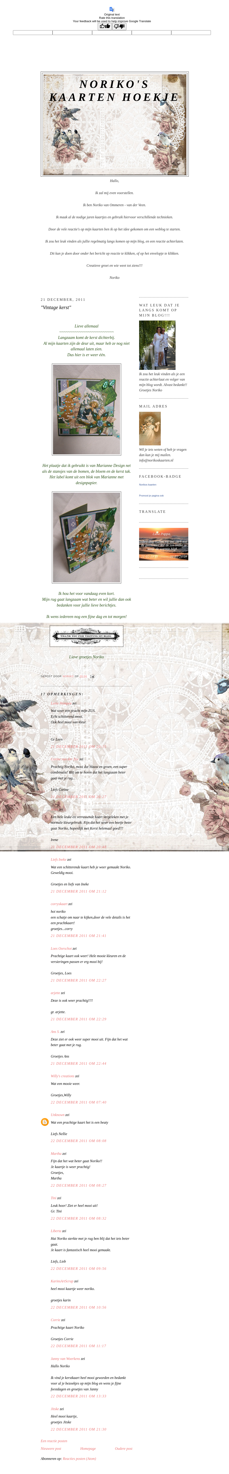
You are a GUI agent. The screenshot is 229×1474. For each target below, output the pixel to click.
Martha (56, 1153)
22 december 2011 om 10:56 (78, 1307)
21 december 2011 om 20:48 (78, 847)
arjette (55, 993)
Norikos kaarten (147, 484)
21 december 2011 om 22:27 (78, 980)
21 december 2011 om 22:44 (78, 1063)
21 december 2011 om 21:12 (78, 891)
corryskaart (59, 904)
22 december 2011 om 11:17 (78, 1346)
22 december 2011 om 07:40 (78, 1102)
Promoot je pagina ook (151, 495)
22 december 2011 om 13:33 (78, 1396)
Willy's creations (62, 1076)
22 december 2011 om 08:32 (78, 1218)
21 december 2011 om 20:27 (78, 797)
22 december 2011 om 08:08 (78, 1141)
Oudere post (123, 1448)
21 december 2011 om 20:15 (78, 746)
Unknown (57, 1115)
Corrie (55, 1320)
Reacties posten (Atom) (79, 1459)
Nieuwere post (51, 1448)
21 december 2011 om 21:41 (78, 936)
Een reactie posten (54, 1441)
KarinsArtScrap (62, 1281)
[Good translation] (105, 26)
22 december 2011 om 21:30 (78, 1429)
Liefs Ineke (58, 859)
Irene (54, 809)
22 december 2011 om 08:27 (78, 1185)
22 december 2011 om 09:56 (78, 1268)
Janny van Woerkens (65, 1359)
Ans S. (55, 1032)
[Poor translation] (119, 26)
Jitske (55, 1409)
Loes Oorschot (61, 948)
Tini (53, 1198)
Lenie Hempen (61, 703)
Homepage (88, 1448)
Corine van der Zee (64, 759)
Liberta (56, 1231)
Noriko (69, 676)
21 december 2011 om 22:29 (78, 1019)
